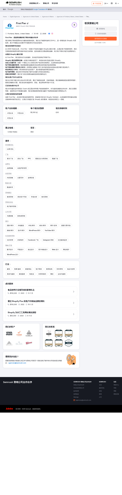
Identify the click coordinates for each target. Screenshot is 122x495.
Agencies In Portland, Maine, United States (70, 16)
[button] (106, 3)
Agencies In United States (31, 16)
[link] (46, 3)
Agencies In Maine (48, 16)
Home (5, 16)
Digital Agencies (15, 16)
